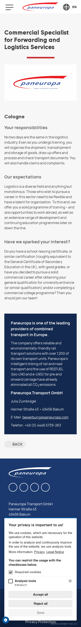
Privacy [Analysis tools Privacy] (21, 585)
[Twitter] (45, 487)
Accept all (40, 594)
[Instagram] (34, 487)
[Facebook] (23, 487)
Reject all (41, 603)
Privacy (39, 552)
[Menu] (12, 7)
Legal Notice (55, 552)
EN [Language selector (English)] (74, 7)
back (18, 444)
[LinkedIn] (13, 487)
